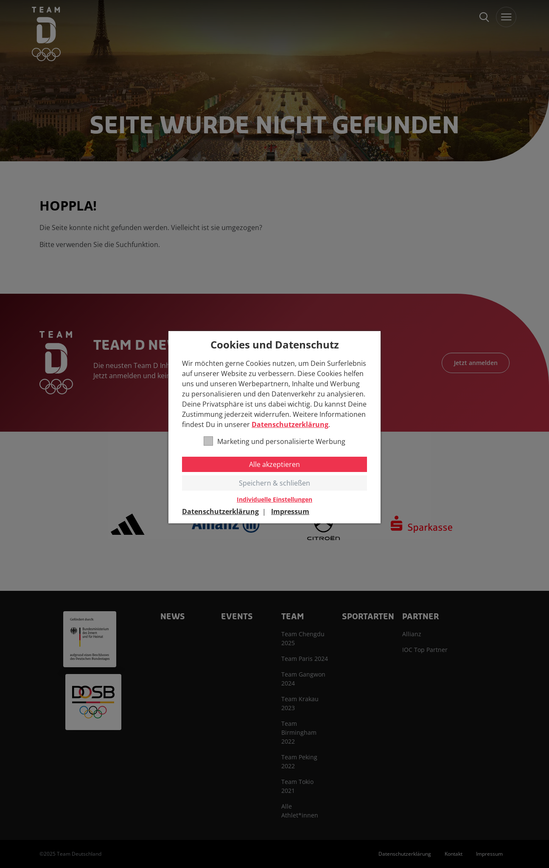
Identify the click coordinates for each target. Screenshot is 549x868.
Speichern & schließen (274, 483)
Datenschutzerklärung (290, 424)
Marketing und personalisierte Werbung (274, 441)
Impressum (290, 511)
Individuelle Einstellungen (274, 499)
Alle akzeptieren (274, 464)
